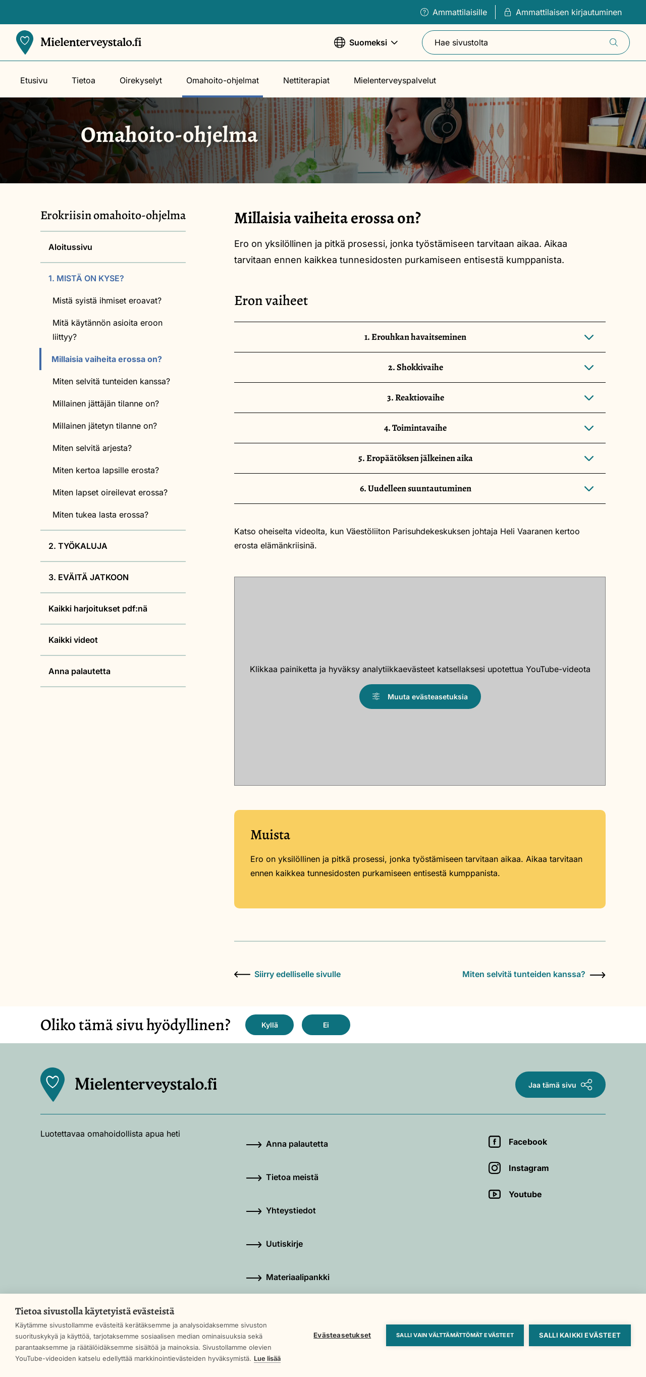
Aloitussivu (70, 247)
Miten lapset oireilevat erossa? (110, 492)
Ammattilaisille (453, 12)
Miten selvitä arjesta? (92, 448)
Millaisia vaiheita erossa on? (106, 359)
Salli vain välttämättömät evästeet (455, 1335)
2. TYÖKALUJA (77, 546)
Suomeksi (366, 47)
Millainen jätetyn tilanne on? (104, 426)
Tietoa (83, 80)
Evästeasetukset (342, 1335)
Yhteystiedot (281, 1210)
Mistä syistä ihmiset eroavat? (107, 300)
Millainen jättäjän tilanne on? (105, 403)
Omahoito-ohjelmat (222, 80)
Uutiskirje (274, 1244)
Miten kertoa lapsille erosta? (105, 470)
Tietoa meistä (282, 1177)
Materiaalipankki (288, 1277)
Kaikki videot (73, 640)
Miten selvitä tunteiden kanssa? (111, 381)
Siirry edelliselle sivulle (287, 974)
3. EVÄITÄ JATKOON (88, 577)
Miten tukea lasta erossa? (100, 514)
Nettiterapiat (306, 80)
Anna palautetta (79, 671)
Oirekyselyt (141, 80)
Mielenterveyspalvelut (395, 80)
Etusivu (33, 80)
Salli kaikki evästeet (580, 1335)
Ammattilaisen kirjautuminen (563, 12)
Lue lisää (267, 1358)
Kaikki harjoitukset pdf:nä (97, 608)
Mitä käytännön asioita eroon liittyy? (107, 330)
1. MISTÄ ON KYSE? (86, 278)
